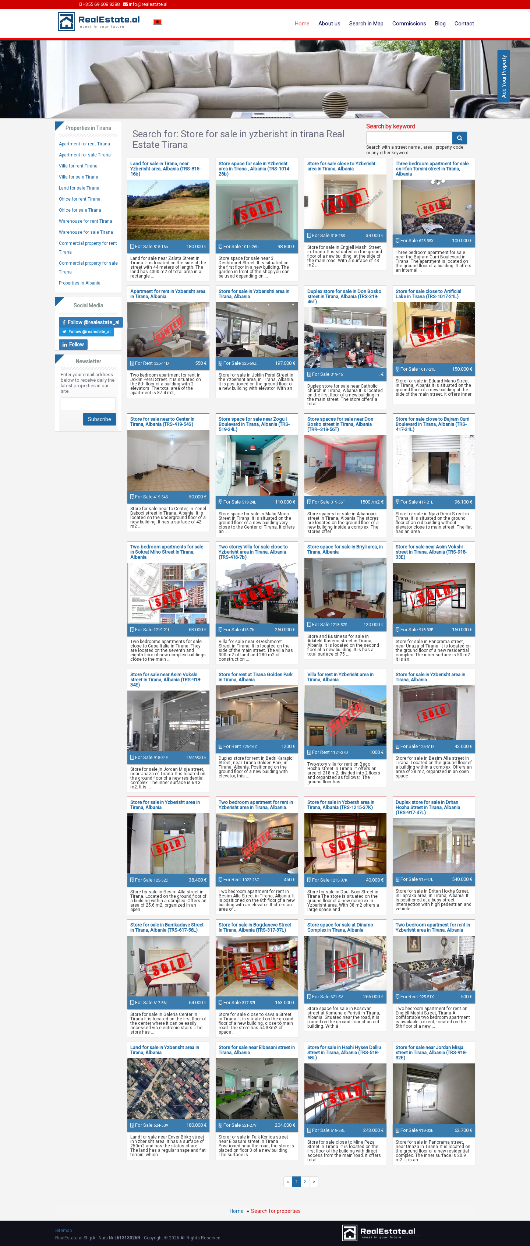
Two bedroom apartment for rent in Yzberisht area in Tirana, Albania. (256, 805)
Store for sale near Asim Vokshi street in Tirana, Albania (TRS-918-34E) (165, 680)
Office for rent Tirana (79, 199)
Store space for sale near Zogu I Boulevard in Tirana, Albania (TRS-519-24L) (254, 424)
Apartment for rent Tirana (84, 144)
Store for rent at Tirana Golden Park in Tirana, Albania (256, 677)
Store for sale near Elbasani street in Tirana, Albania (257, 1050)
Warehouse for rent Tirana (85, 221)
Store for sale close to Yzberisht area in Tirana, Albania (341, 166)
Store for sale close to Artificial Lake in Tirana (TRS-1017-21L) (428, 294)
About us (329, 23)
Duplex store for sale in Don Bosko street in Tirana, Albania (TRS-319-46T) (344, 296)
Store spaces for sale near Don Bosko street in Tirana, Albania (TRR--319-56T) (340, 424)
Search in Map (366, 23)
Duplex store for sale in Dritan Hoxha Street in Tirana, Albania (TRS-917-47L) (428, 807)
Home (302, 23)
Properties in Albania (79, 283)
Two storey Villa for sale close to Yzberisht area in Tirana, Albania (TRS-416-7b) (253, 552)
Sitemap (63, 1230)
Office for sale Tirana (80, 210)
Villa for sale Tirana (78, 177)
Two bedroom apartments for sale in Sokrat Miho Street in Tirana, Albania (166, 552)
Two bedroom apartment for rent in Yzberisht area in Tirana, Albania (433, 927)
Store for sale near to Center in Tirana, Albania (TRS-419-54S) (162, 421)
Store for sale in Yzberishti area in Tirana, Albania (254, 294)
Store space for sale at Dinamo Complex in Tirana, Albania (340, 927)
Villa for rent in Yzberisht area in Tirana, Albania (340, 677)
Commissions (409, 23)
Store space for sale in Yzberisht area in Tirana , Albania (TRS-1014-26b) (254, 169)
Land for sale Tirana (79, 188)
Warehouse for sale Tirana (86, 232)
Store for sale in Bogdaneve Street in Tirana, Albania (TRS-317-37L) (255, 927)
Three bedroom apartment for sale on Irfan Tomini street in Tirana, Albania (432, 169)
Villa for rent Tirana (78, 166)
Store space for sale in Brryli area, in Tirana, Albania (345, 549)
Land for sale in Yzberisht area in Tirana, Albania (164, 1050)
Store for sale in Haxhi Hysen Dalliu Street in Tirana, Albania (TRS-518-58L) (344, 1052)
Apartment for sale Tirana (85, 155)
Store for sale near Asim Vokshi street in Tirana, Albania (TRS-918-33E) (431, 552)
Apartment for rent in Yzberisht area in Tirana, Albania (167, 294)
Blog (440, 23)
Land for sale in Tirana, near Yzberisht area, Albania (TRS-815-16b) (165, 169)
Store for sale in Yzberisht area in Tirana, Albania (430, 677)
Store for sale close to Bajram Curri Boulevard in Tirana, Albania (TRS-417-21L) (432, 424)
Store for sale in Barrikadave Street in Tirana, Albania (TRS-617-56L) (167, 927)
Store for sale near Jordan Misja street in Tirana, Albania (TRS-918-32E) (431, 1052)
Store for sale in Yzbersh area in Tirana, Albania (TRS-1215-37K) (340, 805)
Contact (464, 23)
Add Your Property (504, 76)
